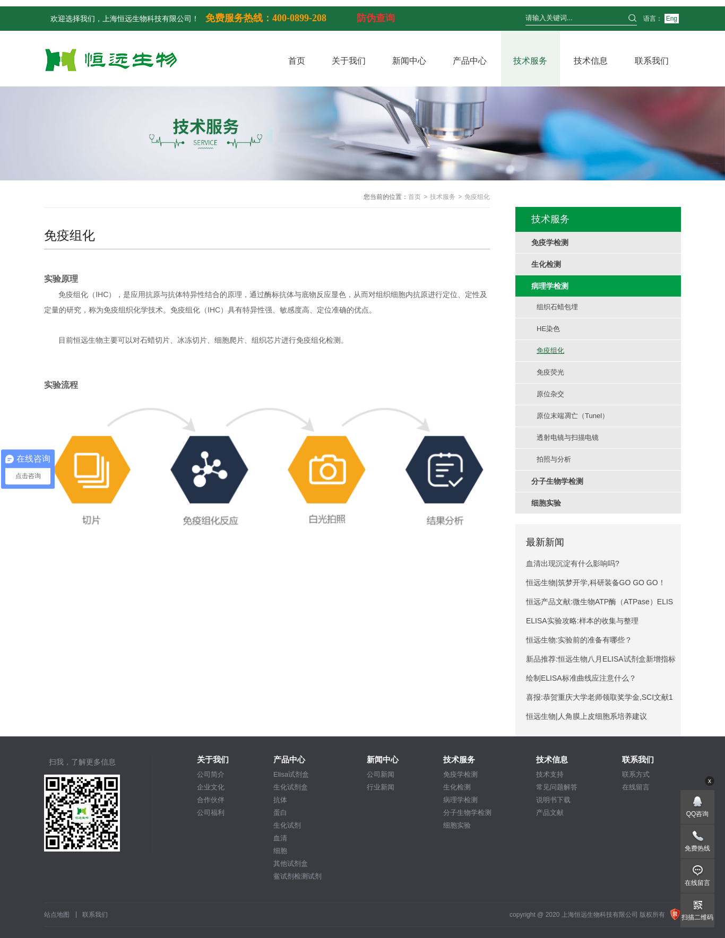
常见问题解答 (556, 787)
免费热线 (697, 848)
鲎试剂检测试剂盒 (297, 876)
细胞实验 (457, 825)
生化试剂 (287, 825)
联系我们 (652, 60)
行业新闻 (380, 787)
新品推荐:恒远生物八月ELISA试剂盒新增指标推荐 (601, 661)
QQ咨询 (697, 814)
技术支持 (550, 774)
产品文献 (550, 813)
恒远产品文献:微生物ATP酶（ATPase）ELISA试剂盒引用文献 (599, 604)
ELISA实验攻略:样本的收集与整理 (582, 620)
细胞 (280, 851)
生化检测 (457, 787)
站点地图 (57, 914)
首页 (296, 60)
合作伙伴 (211, 800)
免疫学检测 (460, 774)
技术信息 (591, 60)
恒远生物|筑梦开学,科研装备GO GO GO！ (596, 582)
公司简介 (211, 774)
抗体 (280, 800)
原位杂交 (550, 394)
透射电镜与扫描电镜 (568, 437)
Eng (671, 18)
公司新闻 (380, 774)
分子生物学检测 (467, 813)
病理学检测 (460, 800)
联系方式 (636, 774)
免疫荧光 (550, 372)
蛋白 (280, 813)
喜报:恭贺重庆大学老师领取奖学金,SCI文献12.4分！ (599, 700)
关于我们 (349, 60)
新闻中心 (409, 60)
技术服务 (530, 60)
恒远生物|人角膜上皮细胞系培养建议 (586, 716)
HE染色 (548, 329)
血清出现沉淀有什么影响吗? (572, 563)
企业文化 (211, 787)
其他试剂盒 (290, 863)
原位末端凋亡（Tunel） (573, 416)
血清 (280, 838)
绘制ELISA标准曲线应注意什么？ (581, 678)
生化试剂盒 (290, 787)
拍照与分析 (554, 459)
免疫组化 (550, 350)
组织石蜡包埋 (557, 307)
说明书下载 (553, 800)
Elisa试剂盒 (291, 774)
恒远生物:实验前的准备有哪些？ (579, 640)
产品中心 (470, 60)
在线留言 (636, 787)
